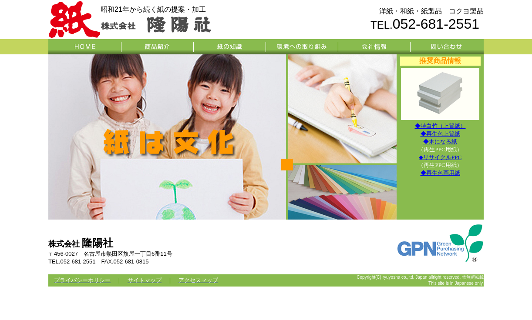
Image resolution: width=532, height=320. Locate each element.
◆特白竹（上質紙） (440, 126)
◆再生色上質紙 (440, 133)
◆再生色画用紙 (440, 173)
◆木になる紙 (440, 141)
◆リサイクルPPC (440, 157)
